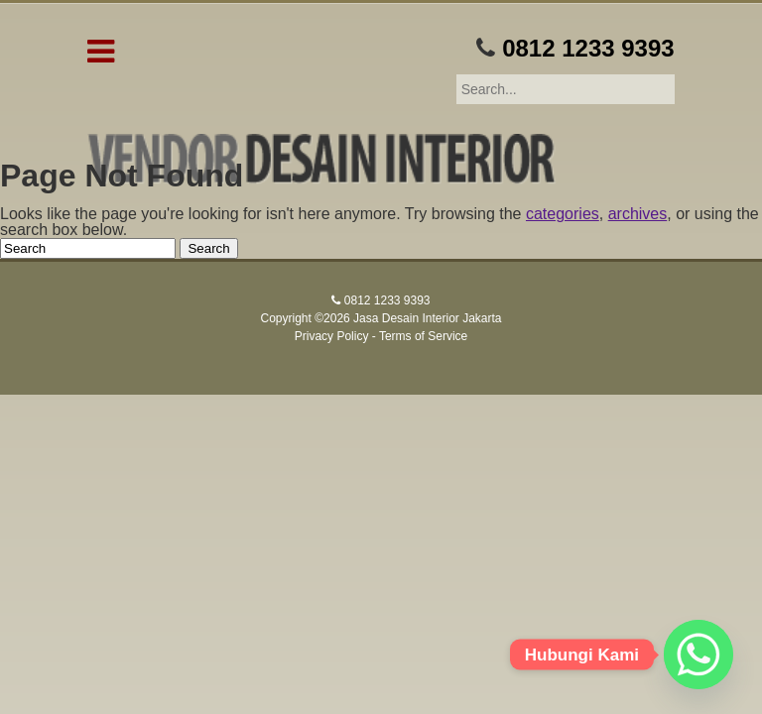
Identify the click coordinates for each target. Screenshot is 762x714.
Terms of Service (423, 336)
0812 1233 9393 (588, 48)
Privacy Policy (332, 336)
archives (638, 213)
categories (562, 213)
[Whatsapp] (698, 654)
